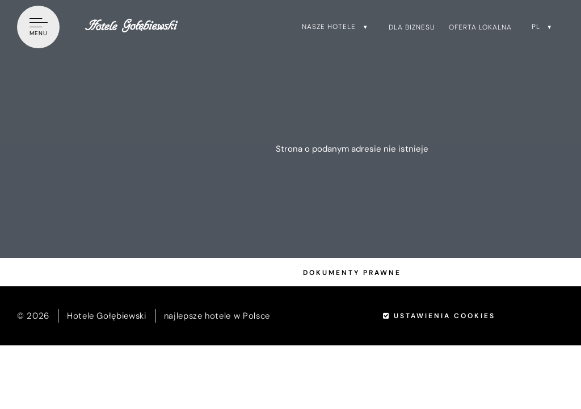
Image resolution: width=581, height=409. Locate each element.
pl (536, 26)
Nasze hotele (329, 26)
